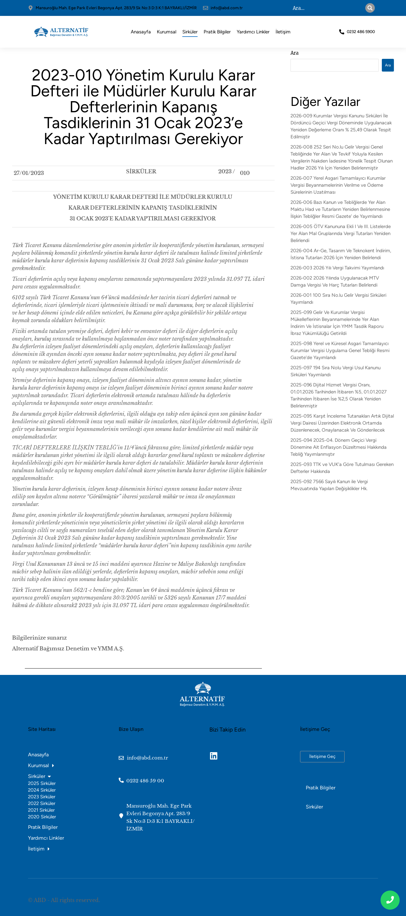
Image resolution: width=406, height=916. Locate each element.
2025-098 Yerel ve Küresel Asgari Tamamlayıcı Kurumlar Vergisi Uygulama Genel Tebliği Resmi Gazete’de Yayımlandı (339, 350)
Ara (294, 53)
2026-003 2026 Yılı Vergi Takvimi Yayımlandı (337, 268)
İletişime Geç (322, 756)
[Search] (370, 8)
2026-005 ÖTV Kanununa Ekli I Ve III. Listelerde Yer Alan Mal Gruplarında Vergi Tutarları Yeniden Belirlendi (340, 233)
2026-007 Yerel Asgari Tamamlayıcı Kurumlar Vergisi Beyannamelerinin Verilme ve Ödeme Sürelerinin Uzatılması (338, 185)
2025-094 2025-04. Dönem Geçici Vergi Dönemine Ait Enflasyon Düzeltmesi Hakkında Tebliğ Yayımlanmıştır (338, 447)
